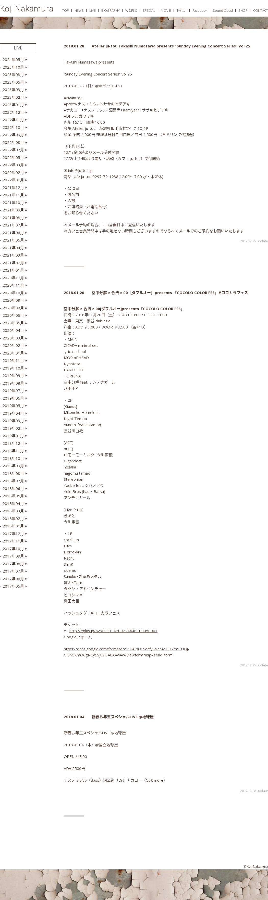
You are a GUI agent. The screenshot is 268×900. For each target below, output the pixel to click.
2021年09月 (13, 209)
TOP (65, 10)
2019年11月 (13, 360)
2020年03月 (13, 337)
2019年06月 (13, 398)
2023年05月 (13, 82)
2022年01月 (13, 179)
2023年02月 (13, 97)
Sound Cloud (223, 10)
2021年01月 (13, 270)
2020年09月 (13, 300)
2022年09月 (13, 134)
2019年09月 (13, 375)
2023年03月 (13, 89)
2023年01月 (13, 104)
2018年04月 (13, 503)
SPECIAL (149, 10)
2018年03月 (13, 510)
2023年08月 (13, 74)
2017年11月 (13, 540)
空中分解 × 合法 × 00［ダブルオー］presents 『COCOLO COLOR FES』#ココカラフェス (170, 292)
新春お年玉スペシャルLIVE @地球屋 (123, 716)
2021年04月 (13, 247)
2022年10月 (13, 127)
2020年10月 (13, 292)
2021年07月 (13, 224)
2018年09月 (13, 465)
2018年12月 (13, 443)
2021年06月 (13, 232)
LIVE (92, 10)
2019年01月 (13, 435)
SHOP (243, 10)
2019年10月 (13, 368)
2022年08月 (13, 142)
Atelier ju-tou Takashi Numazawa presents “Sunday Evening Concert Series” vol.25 (171, 45)
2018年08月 (13, 473)
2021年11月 (13, 194)
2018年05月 (13, 495)
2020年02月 (13, 345)
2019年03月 (13, 420)
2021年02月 (13, 262)
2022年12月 (13, 112)
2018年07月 (13, 480)
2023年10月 (13, 67)
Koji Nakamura (27, 8)
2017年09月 (13, 556)
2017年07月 (13, 571)
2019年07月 (13, 390)
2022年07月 (13, 149)
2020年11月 (13, 285)
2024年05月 (13, 59)
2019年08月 (13, 383)
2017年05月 (13, 586)
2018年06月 (13, 488)
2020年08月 (13, 307)
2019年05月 (13, 405)
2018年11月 (13, 450)
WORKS (131, 10)
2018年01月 (13, 525)
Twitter (182, 10)
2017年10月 (13, 548)
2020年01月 (13, 353)
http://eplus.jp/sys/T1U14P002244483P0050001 (113, 630)
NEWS (79, 10)
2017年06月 (13, 578)
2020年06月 (13, 315)
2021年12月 (13, 187)
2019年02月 (13, 428)
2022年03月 (13, 164)
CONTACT (260, 10)
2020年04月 (13, 330)
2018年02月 (13, 518)
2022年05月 (13, 157)
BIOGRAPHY (110, 10)
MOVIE (166, 10)
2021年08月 (13, 217)
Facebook (199, 10)
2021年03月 (13, 255)
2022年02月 (13, 172)
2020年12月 (13, 277)
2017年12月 (13, 533)
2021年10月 (13, 202)
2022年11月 (13, 119)
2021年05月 (13, 240)
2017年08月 (13, 563)
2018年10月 (13, 458)
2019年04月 (13, 413)
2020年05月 (13, 322)
